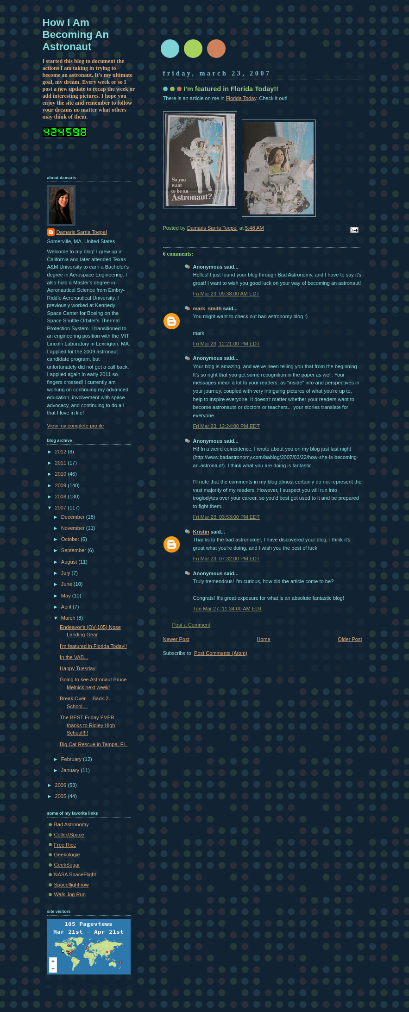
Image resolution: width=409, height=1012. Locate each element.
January (71, 770)
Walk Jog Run (70, 894)
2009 (61, 485)
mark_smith (207, 308)
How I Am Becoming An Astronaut (76, 34)
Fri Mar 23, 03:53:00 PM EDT (226, 517)
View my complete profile (75, 425)
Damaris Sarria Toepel (82, 232)
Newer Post (176, 639)
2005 (61, 796)
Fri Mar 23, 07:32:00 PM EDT (226, 558)
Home (263, 639)
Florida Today (241, 98)
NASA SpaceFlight (75, 874)
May (66, 595)
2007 (61, 507)
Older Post (350, 639)
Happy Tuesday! (78, 668)
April (67, 607)
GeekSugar (67, 864)
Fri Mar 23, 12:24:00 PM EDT (226, 426)
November (73, 528)
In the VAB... (74, 657)
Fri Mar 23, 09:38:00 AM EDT (226, 293)
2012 (61, 451)
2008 (61, 496)
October (71, 539)
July (66, 573)
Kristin (201, 531)
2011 (61, 462)
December (73, 517)
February (72, 759)
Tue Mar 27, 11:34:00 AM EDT (227, 608)
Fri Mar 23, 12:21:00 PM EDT (226, 343)
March (69, 618)
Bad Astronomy (71, 824)
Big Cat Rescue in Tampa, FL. (94, 744)
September (74, 550)
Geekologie (67, 854)
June (67, 584)
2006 (61, 785)
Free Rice (65, 845)
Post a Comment (191, 625)
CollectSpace (69, 834)
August (69, 562)
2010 (61, 474)
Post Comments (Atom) (220, 653)
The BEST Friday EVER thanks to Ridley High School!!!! (87, 725)
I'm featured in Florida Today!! (93, 646)
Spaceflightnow (71, 884)
